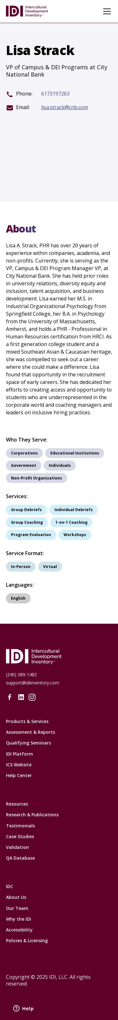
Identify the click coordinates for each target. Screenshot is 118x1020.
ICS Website (18, 765)
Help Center (19, 775)
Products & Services (27, 721)
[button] (105, 11)
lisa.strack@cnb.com (64, 107)
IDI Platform (19, 754)
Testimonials (20, 826)
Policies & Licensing (27, 940)
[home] (31, 11)
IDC (9, 886)
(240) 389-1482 (21, 674)
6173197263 (55, 93)
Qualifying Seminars (28, 743)
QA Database (20, 858)
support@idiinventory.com (32, 683)
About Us (16, 897)
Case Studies (20, 836)
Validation (17, 847)
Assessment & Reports (30, 732)
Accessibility (19, 930)
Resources (17, 804)
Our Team (17, 908)
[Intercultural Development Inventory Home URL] (59, 656)
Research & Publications (32, 815)
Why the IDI (18, 919)
